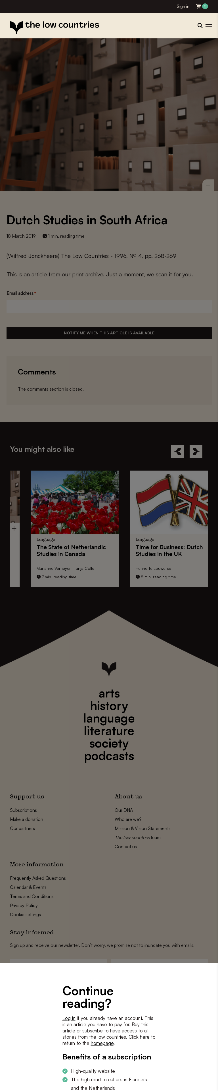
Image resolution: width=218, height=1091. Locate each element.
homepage (102, 1043)
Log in (69, 1018)
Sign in (183, 6)
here (145, 1037)
